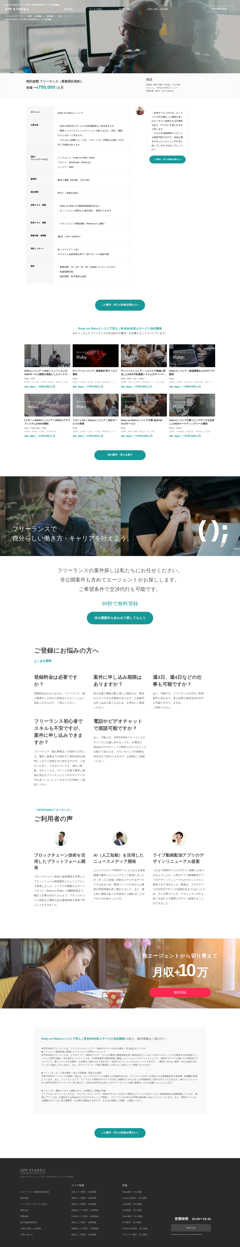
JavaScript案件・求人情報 (134, 1198)
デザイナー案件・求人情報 (134, 1234)
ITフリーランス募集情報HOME (34, 1192)
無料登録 (180, 992)
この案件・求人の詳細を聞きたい (167, 159)
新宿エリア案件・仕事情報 (83, 1198)
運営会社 (24, 1210)
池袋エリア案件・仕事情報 (83, 1204)
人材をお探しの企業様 (157, 9)
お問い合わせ (26, 1234)
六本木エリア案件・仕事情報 (84, 1216)
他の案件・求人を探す (120, 454)
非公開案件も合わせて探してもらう (120, 618)
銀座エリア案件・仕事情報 (83, 1234)
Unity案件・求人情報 (132, 1204)
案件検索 (68, 9)
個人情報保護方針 (28, 1222)
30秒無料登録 (219, 8)
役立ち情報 (124, 9)
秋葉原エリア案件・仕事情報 (84, 1210)
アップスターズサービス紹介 (33, 1204)
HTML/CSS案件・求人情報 (135, 1228)
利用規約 (24, 1216)
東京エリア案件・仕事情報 (83, 1222)
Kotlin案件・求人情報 (132, 1216)
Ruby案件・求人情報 (132, 1192)
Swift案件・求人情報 (132, 1210)
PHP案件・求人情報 (131, 1222)
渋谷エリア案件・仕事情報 (83, 1192)
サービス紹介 (95, 9)
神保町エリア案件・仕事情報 (84, 1228)
